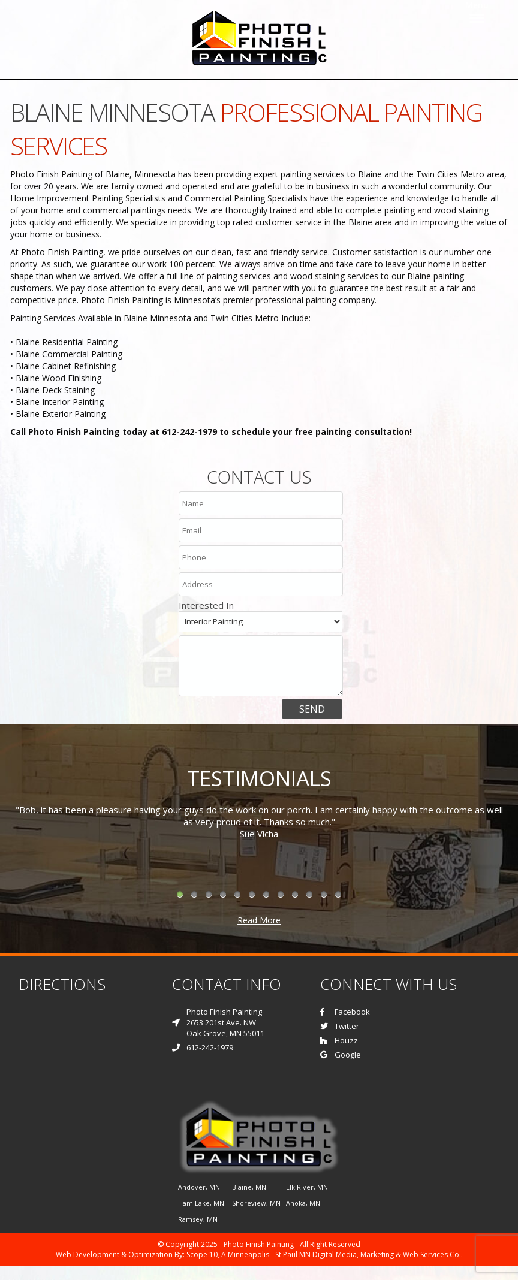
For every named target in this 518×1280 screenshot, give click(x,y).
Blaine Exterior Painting (61, 413)
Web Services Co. (432, 1254)
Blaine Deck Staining (55, 390)
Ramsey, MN (198, 1219)
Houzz (339, 1040)
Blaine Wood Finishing (58, 378)
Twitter (339, 1026)
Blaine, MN (249, 1186)
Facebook (345, 1011)
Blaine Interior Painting (60, 401)
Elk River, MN (307, 1186)
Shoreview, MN (256, 1203)
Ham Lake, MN (201, 1203)
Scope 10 (202, 1254)
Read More (259, 920)
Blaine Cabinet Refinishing (66, 366)
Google (340, 1054)
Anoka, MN (303, 1203)
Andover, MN (199, 1186)
